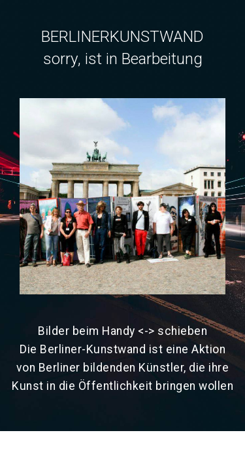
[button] (122, 196)
